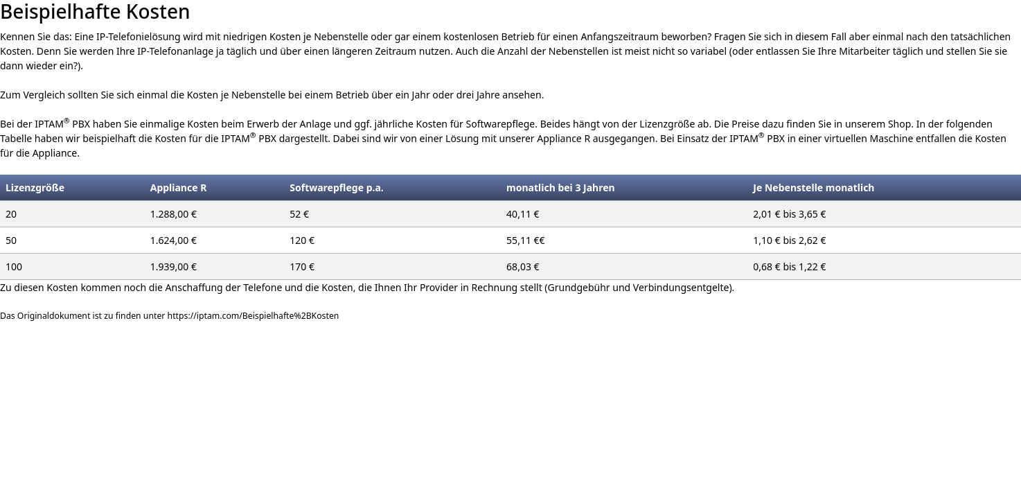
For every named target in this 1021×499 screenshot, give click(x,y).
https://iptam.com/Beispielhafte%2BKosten (253, 316)
